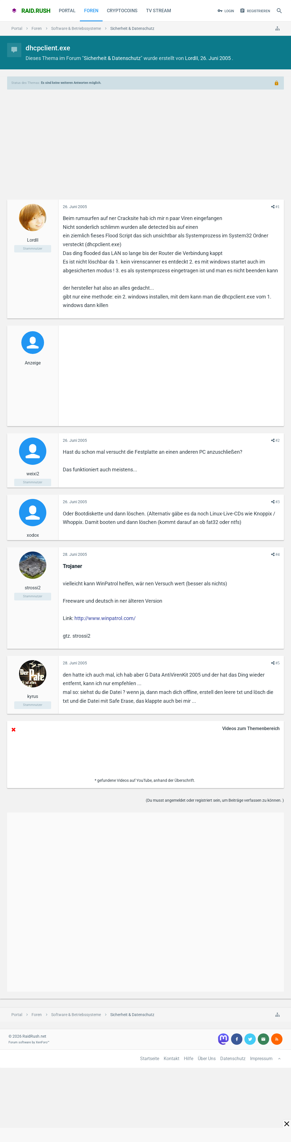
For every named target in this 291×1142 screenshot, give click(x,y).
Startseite (149, 1058)
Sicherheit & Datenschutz (112, 58)
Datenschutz (233, 1058)
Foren (91, 10)
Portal (67, 10)
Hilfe (188, 1058)
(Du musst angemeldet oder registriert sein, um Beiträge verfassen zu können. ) (215, 800)
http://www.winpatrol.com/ (105, 618)
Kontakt (171, 1058)
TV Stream (158, 10)
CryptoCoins (122, 10)
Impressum (261, 1058)
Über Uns (207, 1058)
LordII (191, 58)
